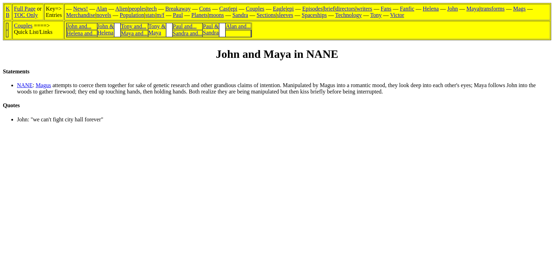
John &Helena (106, 29)
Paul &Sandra (211, 29)
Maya (472, 9)
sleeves (285, 15)
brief (329, 9)
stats (150, 15)
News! (80, 9)
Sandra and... (187, 33)
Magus (43, 85)
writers (364, 9)
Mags (519, 9)
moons (216, 15)
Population (132, 15)
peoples (137, 9)
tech (152, 9)
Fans (386, 9)
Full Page (25, 9)
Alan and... (238, 26)
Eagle (279, 9)
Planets (199, 15)
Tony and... (133, 26)
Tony (376, 15)
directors (345, 9)
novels (103, 15)
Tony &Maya (157, 29)
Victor (397, 15)
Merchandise (80, 15)
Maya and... (134, 33)
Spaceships (314, 15)
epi (233, 9)
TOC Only (26, 15)
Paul (178, 15)
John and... (79, 26)
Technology (348, 15)
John (452, 9)
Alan (101, 9)
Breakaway (178, 9)
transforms (493, 9)
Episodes (312, 9)
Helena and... (81, 33)
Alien (121, 9)
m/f (160, 15)
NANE (25, 85)
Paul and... (185, 26)
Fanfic (407, 9)
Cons (205, 9)
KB (8, 12)
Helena (431, 9)
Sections (266, 15)
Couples (255, 9)
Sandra (240, 15)
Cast (224, 9)
